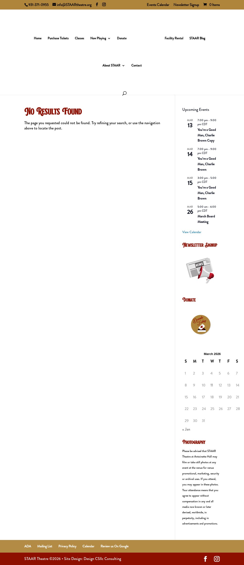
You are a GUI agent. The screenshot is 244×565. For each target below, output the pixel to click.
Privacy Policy (67, 546)
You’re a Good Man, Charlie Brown (207, 164)
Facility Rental (172, 37)
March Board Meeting (206, 219)
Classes (81, 37)
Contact (136, 64)
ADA (27, 546)
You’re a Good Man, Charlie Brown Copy (207, 135)
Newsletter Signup (186, 5)
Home (39, 37)
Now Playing (100, 37)
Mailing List (44, 546)
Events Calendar (158, 5)
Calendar (88, 546)
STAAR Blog (195, 37)
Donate (123, 37)
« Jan (186, 429)
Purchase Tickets (59, 37)
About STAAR (111, 64)
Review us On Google (114, 546)
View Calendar (191, 232)
